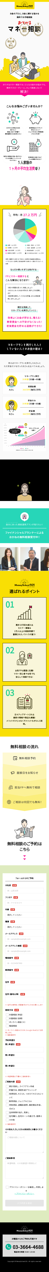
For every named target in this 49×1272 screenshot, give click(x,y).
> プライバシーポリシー (24, 1193)
